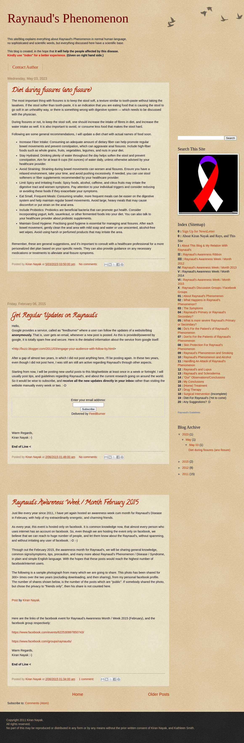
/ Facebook (228, 287)
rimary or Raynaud (212, 312)
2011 (186, 474)
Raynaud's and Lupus (198, 369)
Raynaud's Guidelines (189, 412)
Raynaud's (189, 287)
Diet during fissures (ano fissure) (51, 91)
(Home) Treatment (195, 385)
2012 (186, 467)
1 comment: (87, 679)
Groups (182, 292)
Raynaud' (190, 312)
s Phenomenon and (208, 353)
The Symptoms (193, 308)
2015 (186, 461)
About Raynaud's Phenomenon (203, 296)
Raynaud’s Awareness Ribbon (202, 254)
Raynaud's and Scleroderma (202, 373)
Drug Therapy (192, 389)
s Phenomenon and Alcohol (213, 357)
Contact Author (25, 67)
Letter (211, 231)
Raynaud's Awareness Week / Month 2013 (209, 267)
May (189, 439)
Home (77, 694)
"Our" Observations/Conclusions (204, 377)
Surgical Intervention (197, 394)
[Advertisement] (88, 286)
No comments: (88, 264)
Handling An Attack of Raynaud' (204, 361)
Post (15, 600)
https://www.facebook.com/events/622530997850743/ (48, 632)
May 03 (194, 445)
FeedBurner (97, 413)
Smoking (227, 353)
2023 (186, 434)
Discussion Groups (208, 287)
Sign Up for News (194, 231)
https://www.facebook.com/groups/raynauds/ (42, 641)
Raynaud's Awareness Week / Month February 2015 (75, 503)
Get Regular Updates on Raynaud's (54, 316)
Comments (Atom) (37, 703)
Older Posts (158, 694)
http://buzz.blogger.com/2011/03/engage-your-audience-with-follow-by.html (63, 348)
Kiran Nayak (31, 600)
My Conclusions (194, 381)
